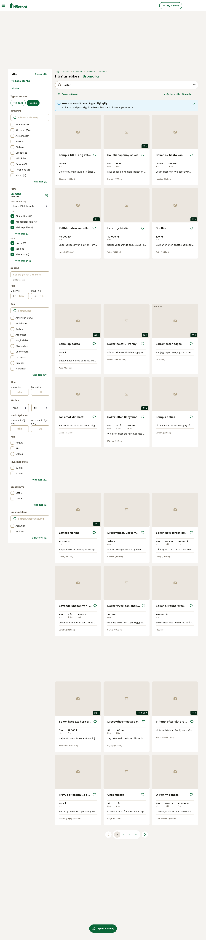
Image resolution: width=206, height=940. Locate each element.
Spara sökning (68, 94)
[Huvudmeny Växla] (3, 6)
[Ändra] (46, 195)
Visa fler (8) (40, 504)
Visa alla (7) (22, 233)
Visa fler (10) (39, 479)
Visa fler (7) (40, 181)
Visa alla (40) (23, 260)
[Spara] (94, 155)
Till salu (18, 102)
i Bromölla (89, 76)
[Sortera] (178, 94)
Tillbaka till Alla (20, 81)
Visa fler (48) (39, 537)
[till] (42, 296)
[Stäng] (194, 103)
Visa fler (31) (39, 375)
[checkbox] (12, 124)
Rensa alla (41, 74)
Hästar (15, 88)
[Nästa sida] (145, 834)
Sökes (33, 102)
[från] (22, 296)
